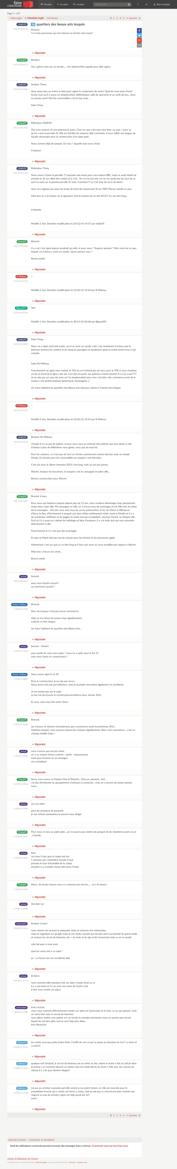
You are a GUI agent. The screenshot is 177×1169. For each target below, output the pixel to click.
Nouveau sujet (34, 18)
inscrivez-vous (120, 1146)
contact (78, 4)
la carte (62, 4)
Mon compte (161, 4)
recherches (72, 1162)
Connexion (52, 18)
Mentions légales (41, 1162)
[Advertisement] (74, 1126)
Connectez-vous (100, 1146)
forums (46, 4)
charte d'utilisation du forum (22, 1159)
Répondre (38, 53)
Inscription (49, 1139)
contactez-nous (82, 1162)
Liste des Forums (17, 1139)
